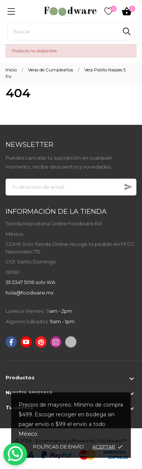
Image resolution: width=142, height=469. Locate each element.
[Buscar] (71, 31)
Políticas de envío (58, 447)
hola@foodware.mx (30, 293)
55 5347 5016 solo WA (30, 282)
